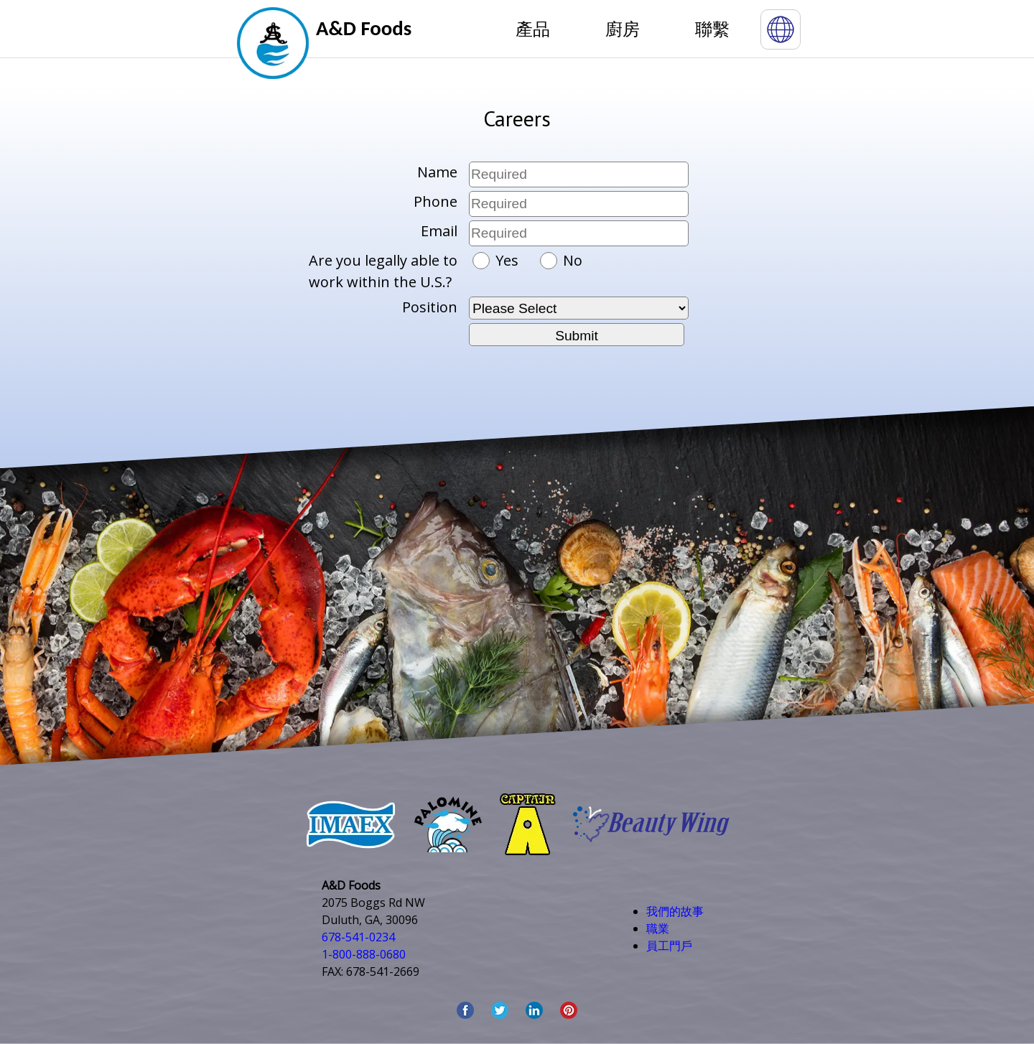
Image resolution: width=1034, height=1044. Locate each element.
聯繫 (712, 28)
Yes (497, 260)
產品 (533, 28)
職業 (657, 928)
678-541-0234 (358, 937)
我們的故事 (675, 911)
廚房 (622, 28)
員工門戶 (669, 946)
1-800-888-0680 (364, 954)
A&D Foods (363, 28)
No (561, 260)
